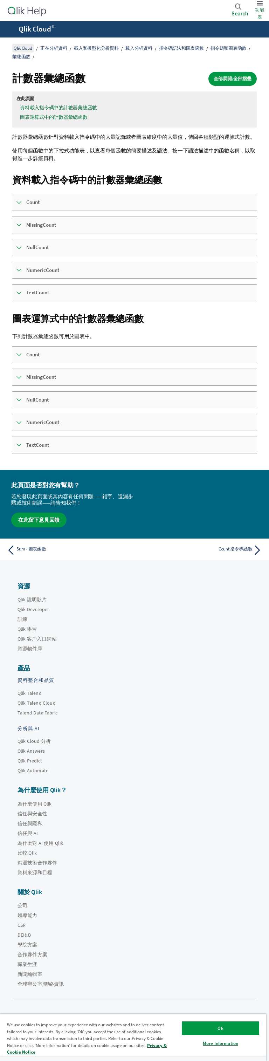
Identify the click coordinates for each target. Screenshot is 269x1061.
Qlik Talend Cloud (37, 703)
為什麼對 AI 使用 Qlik (40, 843)
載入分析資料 (138, 48)
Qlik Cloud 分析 (34, 741)
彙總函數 (21, 57)
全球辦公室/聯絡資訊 (41, 984)
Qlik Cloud (36, 29)
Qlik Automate (33, 770)
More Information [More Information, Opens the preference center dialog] (220, 1043)
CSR (22, 925)
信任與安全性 (32, 813)
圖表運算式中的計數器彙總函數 (54, 117)
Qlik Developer (33, 609)
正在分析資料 (53, 48)
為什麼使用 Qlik (35, 804)
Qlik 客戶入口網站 (37, 639)
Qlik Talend (30, 693)
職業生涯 (27, 964)
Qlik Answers (31, 751)
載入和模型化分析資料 (96, 48)
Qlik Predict (30, 761)
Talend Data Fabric (37, 713)
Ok (220, 1028)
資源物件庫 (30, 648)
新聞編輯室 (30, 974)
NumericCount (42, 270)
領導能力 (27, 915)
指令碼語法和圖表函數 (181, 48)
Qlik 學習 (27, 629)
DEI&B (24, 935)
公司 (22, 905)
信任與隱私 (30, 823)
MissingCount (41, 224)
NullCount (37, 247)
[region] (133, 1037)
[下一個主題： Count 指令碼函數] (200, 550)
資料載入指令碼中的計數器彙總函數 (58, 107)
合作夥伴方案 (32, 954)
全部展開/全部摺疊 (232, 79)
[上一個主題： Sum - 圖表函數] (68, 550)
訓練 (22, 619)
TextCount (37, 292)
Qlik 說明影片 (32, 599)
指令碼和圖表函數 (228, 48)
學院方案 (27, 945)
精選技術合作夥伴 (37, 863)
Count (33, 202)
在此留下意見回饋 (39, 519)
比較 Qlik (27, 853)
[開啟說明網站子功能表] (10, 29)
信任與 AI (28, 833)
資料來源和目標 (35, 872)
